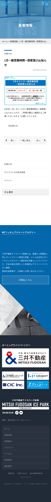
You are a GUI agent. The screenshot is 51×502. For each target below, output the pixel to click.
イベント (8, 180)
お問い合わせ (22, 473)
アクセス (8, 454)
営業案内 (8, 441)
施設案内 (8, 466)
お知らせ (8, 53)
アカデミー (9, 447)
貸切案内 (8, 460)
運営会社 (11, 473)
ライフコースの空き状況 (14, 172)
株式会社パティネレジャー (19, 420)
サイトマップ (25, 477)
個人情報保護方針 (36, 473)
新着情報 (14, 41)
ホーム (5, 41)
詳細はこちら (25, 280)
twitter (21, 412)
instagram (17, 412)
